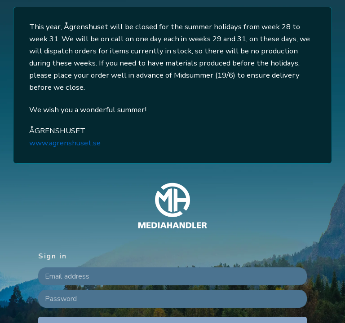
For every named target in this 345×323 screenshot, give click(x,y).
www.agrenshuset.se (65, 143)
